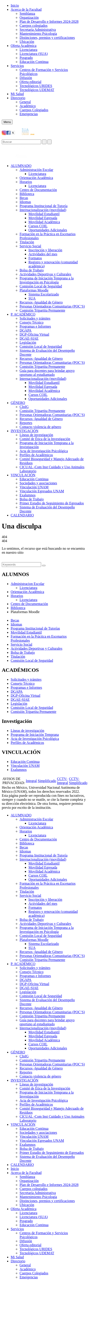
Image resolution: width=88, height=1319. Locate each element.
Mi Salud (17, 94)
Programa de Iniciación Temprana (35, 734)
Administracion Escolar (27, 584)
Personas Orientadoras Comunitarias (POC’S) (52, 306)
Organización (29, 17)
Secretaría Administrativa (38, 29)
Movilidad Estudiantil (44, 214)
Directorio (18, 98)
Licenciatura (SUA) (34, 54)
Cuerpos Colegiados (34, 110)
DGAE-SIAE (29, 338)
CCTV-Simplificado (78, 781)
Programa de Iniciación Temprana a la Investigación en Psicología (47, 280)
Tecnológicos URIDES (36, 86)
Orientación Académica (27, 592)
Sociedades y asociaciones (38, 483)
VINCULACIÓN (23, 475)
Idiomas (25, 202)
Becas (24, 198)
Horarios (26, 182)
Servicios (17, 66)
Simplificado (47, 781)
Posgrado (26, 58)
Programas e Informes (35, 326)
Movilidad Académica (44, 222)
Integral (31, 781)
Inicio (15, 5)
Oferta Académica (23, 46)
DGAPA (26, 330)
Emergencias (29, 114)
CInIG (24, 407)
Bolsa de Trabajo (32, 270)
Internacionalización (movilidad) (43, 210)
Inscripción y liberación (45, 250)
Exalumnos (28, 495)
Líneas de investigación (36, 435)
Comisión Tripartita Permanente (42, 310)
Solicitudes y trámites (35, 318)
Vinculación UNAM (34, 487)
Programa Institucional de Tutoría (44, 206)
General (25, 102)
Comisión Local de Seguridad (41, 286)
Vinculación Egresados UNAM (42, 491)
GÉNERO (18, 403)
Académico (28, 106)
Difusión (26, 78)
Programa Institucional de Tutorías (35, 628)
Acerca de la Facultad (26, 9)
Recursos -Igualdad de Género (41, 302)
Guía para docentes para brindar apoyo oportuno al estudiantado (47, 373)
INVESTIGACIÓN (24, 431)
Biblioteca (27, 194)
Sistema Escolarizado (43, 294)
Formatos (35, 258)
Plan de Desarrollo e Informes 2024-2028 (49, 21)
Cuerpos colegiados (34, 25)
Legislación (28, 342)
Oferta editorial (30, 82)
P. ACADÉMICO (23, 314)
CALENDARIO (22, 515)
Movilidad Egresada (42, 218)
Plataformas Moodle (34, 290)
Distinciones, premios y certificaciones (47, 38)
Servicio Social (30, 246)
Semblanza (27, 13)
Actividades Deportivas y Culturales (45, 274)
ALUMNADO (21, 166)
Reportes (26, 423)
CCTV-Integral (62, 781)
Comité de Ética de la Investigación (45, 439)
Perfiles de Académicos (36, 455)
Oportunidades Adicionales (47, 230)
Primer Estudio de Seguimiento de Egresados (52, 503)
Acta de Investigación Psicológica (44, 451)
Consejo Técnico (32, 322)
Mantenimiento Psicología (38, 33)
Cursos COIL (38, 226)
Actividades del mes (42, 254)
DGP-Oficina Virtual (34, 334)
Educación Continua (34, 62)
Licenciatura (28, 50)
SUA (32, 298)
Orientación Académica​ (36, 178)
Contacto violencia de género (40, 427)
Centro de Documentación (38, 190)
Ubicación (27, 42)
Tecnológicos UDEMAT (37, 90)
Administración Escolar (36, 170)
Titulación (27, 242)
